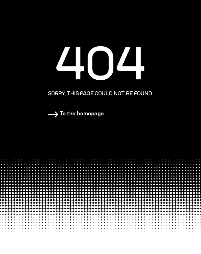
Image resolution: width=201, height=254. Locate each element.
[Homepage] (76, 113)
